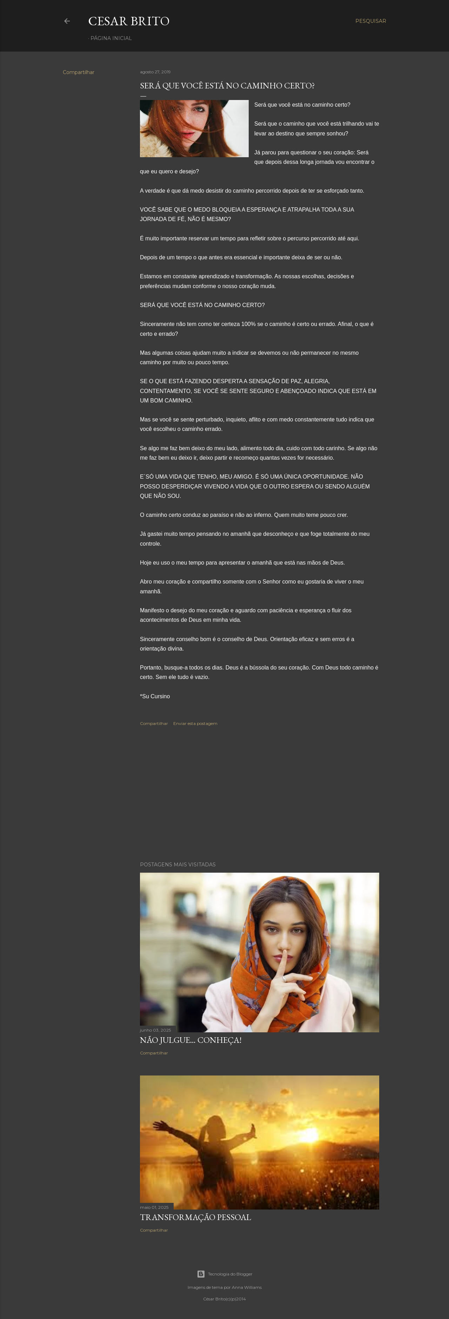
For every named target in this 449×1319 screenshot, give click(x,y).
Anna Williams (247, 1287)
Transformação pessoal (195, 1217)
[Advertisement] (259, 795)
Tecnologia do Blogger (225, 1274)
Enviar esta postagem (195, 723)
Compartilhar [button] (78, 72)
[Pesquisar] (370, 21)
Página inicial (111, 38)
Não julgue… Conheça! (191, 1039)
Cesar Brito (129, 21)
